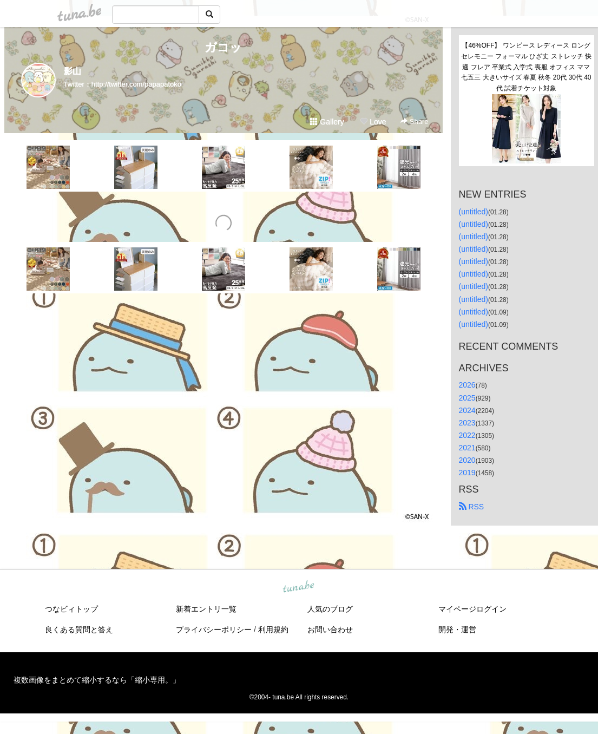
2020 (467, 460)
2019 (467, 472)
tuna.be (299, 587)
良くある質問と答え (79, 629)
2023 (467, 422)
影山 (72, 71)
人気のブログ (330, 609)
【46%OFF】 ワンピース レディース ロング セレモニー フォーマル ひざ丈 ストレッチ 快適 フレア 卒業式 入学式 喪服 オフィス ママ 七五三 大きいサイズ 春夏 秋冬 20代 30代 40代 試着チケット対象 (527, 67)
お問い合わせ (330, 629)
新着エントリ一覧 (206, 609)
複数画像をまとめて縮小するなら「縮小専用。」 (97, 680)
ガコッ (223, 47)
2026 (467, 385)
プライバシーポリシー (214, 629)
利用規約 (273, 629)
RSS (471, 506)
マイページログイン (472, 609)
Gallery (327, 121)
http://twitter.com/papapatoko (136, 84)
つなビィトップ (71, 609)
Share (414, 121)
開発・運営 (457, 629)
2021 (467, 447)
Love (373, 121)
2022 (467, 435)
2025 (467, 398)
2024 (467, 410)
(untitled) (473, 211)
